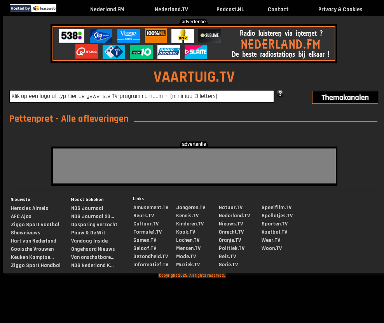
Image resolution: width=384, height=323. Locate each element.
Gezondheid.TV (150, 256)
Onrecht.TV (231, 232)
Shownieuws (25, 232)
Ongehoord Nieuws (93, 249)
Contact (278, 9)
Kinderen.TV (190, 223)
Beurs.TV (143, 215)
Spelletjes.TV (277, 215)
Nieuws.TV (231, 223)
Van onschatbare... (92, 257)
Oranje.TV (230, 240)
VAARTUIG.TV (194, 77)
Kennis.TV (187, 215)
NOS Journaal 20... (92, 216)
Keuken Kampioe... (32, 257)
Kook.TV (185, 232)
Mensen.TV (188, 248)
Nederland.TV (171, 9)
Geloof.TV (144, 248)
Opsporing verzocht (94, 224)
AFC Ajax (21, 216)
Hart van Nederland (33, 240)
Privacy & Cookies (340, 9)
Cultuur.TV (146, 223)
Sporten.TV (275, 223)
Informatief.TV (150, 264)
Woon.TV (272, 248)
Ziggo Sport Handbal (36, 265)
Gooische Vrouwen (32, 249)
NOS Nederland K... (92, 265)
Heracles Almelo (30, 208)
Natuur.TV (231, 207)
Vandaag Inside (89, 240)
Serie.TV (228, 264)
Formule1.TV (147, 232)
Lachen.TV (187, 240)
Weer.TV (271, 240)
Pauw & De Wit (88, 232)
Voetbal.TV (274, 232)
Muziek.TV (188, 264)
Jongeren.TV (190, 207)
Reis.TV (227, 256)
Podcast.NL (230, 9)
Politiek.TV (231, 248)
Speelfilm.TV (276, 207)
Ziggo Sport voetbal (35, 224)
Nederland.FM (107, 9)
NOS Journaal (87, 208)
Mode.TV (186, 256)
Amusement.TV (150, 207)
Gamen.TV (144, 240)
